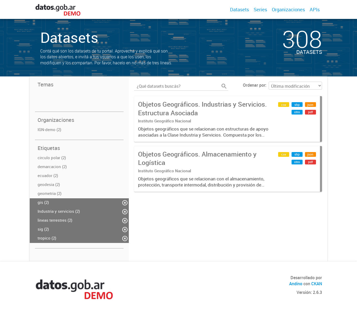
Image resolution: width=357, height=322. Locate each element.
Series (260, 9)
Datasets (239, 9)
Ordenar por (254, 85)
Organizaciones (288, 9)
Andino (295, 284)
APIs (315, 9)
